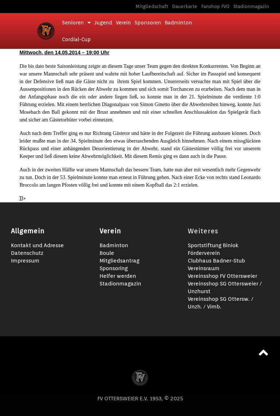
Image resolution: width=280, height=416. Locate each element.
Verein (123, 23)
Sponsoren (148, 23)
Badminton (178, 23)
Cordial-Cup (76, 39)
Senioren (76, 22)
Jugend (103, 23)
